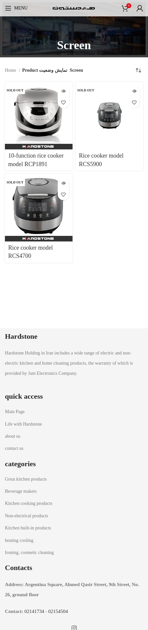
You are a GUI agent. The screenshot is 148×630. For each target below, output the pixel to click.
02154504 (58, 611)
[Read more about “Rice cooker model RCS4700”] (63, 183)
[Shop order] (138, 70)
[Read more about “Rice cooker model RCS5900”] (134, 91)
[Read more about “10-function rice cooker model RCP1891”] (63, 91)
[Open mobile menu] (16, 8)
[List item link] (74, 411)
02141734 (34, 611)
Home (11, 70)
